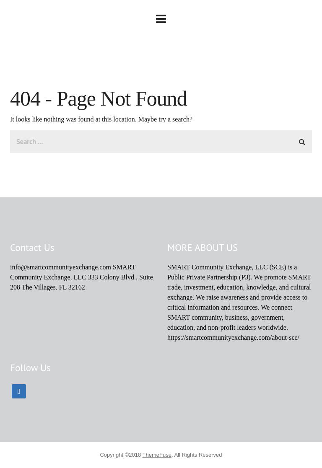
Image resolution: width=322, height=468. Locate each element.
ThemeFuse (157, 455)
